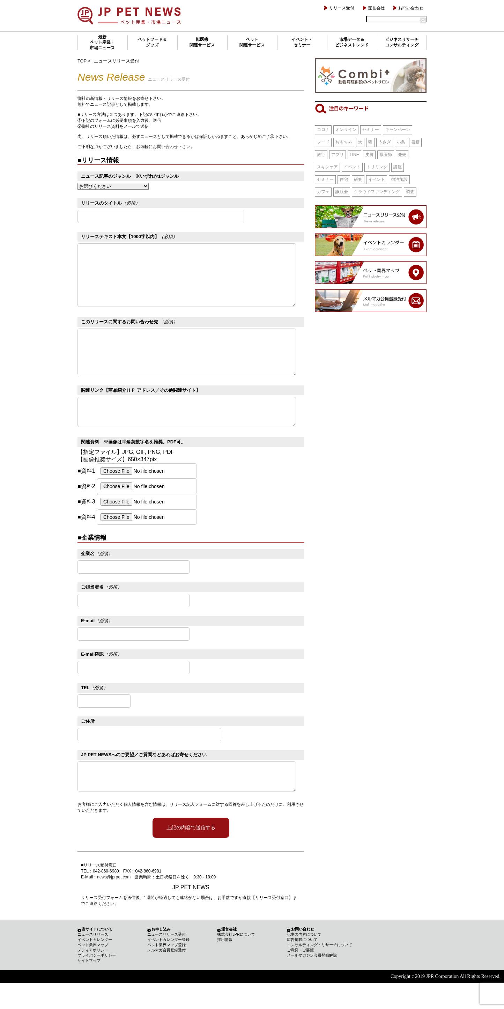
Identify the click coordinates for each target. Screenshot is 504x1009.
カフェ (323, 191)
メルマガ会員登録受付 (166, 976)
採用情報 (224, 966)
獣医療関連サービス (202, 42)
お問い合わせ (410, 8)
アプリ (337, 154)
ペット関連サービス (252, 42)
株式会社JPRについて (236, 960)
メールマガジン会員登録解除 (312, 981)
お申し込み (161, 955)
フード (323, 142)
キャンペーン (397, 129)
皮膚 (369, 154)
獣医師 (385, 154)
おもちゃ (343, 142)
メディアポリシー (92, 976)
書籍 (415, 142)
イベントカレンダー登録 (168, 966)
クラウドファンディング (377, 191)
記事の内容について (304, 960)
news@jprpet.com (114, 903)
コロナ (323, 129)
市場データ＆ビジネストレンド (352, 42)
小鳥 (401, 142)
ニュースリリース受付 (166, 960)
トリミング (376, 166)
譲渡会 (341, 191)
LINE (354, 154)
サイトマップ (89, 987)
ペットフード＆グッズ (152, 42)
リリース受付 (341, 8)
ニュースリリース (92, 960)
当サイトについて (97, 955)
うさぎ (384, 142)
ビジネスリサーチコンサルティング (401, 42)
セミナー (370, 129)
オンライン (345, 129)
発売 (402, 154)
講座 (397, 166)
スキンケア (327, 166)
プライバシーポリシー (96, 981)
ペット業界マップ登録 (166, 971)
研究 (358, 179)
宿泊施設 (399, 179)
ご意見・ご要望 (300, 976)
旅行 (321, 154)
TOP (82, 61)
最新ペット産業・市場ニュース (102, 42)
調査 (410, 191)
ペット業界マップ (92, 971)
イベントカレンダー (94, 966)
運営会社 (376, 8)
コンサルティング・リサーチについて (319, 971)
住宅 (344, 179)
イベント (352, 166)
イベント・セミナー (301, 42)
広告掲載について (302, 966)
